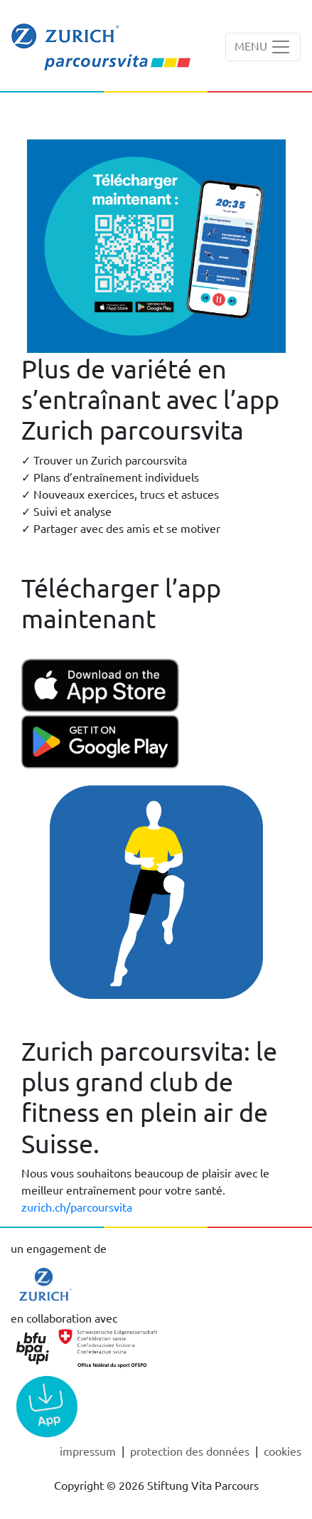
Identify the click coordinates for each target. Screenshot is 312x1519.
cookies (282, 1451)
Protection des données (191, 1451)
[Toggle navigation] (263, 47)
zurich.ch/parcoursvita (76, 1207)
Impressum (89, 1451)
